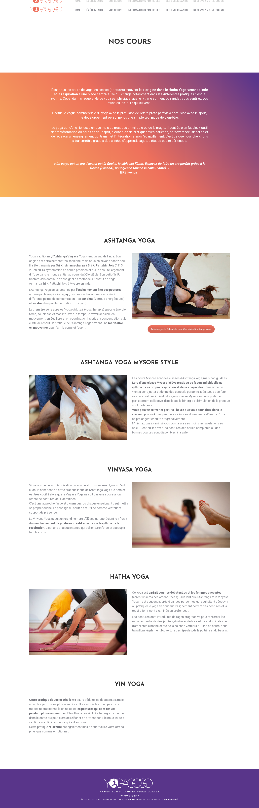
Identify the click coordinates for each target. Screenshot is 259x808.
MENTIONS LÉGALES (135, 799)
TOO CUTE (118, 799)
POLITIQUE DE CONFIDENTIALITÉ (162, 799)
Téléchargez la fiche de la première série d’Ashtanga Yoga (181, 329)
